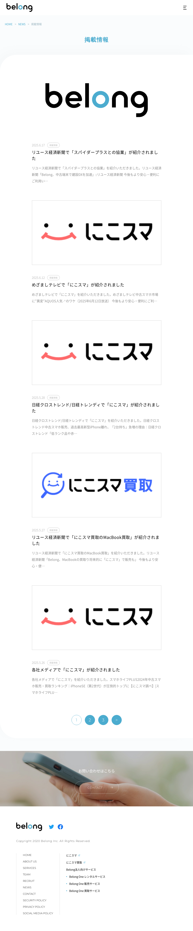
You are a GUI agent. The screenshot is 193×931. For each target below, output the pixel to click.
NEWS (22, 24)
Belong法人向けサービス (81, 869)
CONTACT (29, 893)
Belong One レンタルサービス (87, 876)
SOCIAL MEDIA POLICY (38, 913)
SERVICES (29, 867)
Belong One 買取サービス (84, 891)
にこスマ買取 (74, 862)
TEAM (26, 874)
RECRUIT (28, 880)
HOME (9, 24)
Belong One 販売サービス (84, 883)
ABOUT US (30, 861)
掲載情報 (53, 145)
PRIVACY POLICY (34, 906)
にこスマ (71, 855)
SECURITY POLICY (34, 900)
